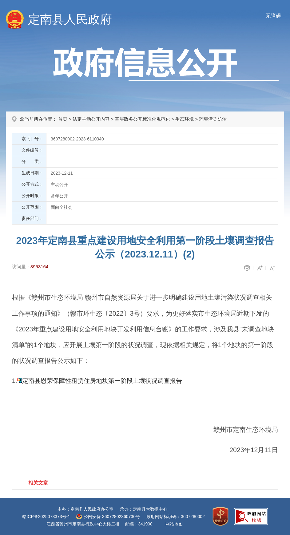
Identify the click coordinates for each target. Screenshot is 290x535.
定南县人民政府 (70, 19)
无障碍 (273, 16)
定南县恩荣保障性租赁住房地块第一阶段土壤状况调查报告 (102, 380)
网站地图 (174, 523)
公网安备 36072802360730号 (112, 516)
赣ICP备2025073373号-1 (46, 516)
